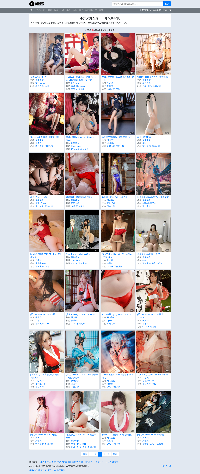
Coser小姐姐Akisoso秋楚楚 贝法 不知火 (118, 376)
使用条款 (33, 470)
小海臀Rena (40, 263)
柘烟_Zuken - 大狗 (38, 197)
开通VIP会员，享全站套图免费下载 (155, 10)
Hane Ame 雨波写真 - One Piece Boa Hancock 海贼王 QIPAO (81, 78)
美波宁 (115, 462)
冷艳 (47, 266)
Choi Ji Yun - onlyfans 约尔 (78, 254)
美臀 (73, 89)
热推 (75, 10)
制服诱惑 (49, 146)
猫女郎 (145, 444)
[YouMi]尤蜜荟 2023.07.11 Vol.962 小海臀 (45, 255)
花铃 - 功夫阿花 (144, 137)
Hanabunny (76, 146)
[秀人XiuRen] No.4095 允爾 (42, 314)
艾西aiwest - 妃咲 (38, 77)
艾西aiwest (40, 83)
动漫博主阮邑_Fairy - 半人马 (115, 197)
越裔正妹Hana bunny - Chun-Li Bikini (80, 138)
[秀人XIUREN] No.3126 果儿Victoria (150, 316)
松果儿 (145, 323)
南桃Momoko (148, 381)
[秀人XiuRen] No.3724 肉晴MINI (80, 314)
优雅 (47, 86)
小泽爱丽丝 (45, 462)
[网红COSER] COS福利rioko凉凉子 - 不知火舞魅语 (82, 376)
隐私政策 (42, 470)
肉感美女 (84, 149)
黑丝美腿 (39, 206)
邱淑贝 (38, 441)
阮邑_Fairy (111, 203)
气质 (118, 89)
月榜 (62, 10)
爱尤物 (110, 83)
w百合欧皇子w (149, 203)
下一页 (107, 454)
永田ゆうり (89, 462)
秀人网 (110, 260)
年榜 (68, 10)
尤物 (144, 86)
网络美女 (39, 80)
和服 (154, 384)
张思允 (110, 263)
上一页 (93, 454)
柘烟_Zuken (40, 203)
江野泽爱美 (62, 462)
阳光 (150, 86)
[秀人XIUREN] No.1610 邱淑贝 (151, 435)
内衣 (154, 263)
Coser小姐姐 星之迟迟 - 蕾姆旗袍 (152, 77)
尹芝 (54, 462)
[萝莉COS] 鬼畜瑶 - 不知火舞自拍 (117, 435)
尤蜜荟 (38, 260)
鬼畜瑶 (110, 441)
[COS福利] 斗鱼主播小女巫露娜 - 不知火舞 (45, 376)
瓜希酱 (38, 143)
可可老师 (75, 203)
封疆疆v (110, 143)
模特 (81, 10)
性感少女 (39, 444)
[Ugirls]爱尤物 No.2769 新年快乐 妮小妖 (118, 78)
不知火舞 (39, 86)
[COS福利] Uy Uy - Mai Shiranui (116, 314)
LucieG (108, 462)
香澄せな (100, 462)
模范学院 (75, 441)
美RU (79, 447)
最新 (50, 10)
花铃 (144, 143)
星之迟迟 (146, 83)
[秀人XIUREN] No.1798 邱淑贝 (44, 435)
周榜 (56, 10)
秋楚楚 (110, 384)
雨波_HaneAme (78, 86)
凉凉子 (74, 384)
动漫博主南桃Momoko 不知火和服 (152, 374)
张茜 (81, 462)
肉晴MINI (75, 320)
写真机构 (89, 10)
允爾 (37, 320)
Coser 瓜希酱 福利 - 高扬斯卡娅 (44, 137)
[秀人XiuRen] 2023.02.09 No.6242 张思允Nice (117, 255)
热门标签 (40, 10)
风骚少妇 (111, 146)
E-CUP (74, 263)
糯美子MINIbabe (78, 444)
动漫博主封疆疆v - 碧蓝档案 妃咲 (117, 137)
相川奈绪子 (73, 462)
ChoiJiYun (75, 260)
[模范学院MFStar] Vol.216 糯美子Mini (81, 436)
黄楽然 (110, 86)
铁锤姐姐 (146, 260)
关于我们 (61, 470)
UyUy (109, 320)
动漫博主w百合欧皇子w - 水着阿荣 (153, 197)
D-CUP (110, 266)
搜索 (167, 4)
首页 (32, 10)
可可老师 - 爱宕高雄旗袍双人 (79, 197)
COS (47, 323)
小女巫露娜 (40, 384)
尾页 (115, 454)
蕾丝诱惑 (146, 146)
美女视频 (99, 10)
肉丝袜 (160, 263)
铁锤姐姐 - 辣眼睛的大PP (148, 254)
